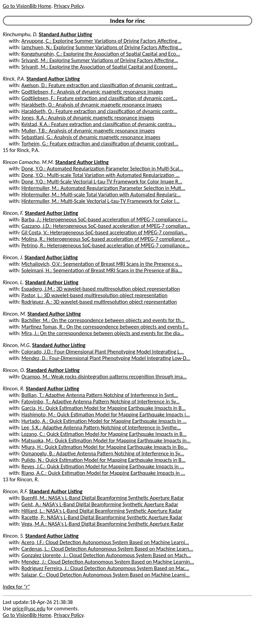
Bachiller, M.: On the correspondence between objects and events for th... (103, 320)
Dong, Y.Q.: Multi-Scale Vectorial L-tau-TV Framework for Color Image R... (101, 181)
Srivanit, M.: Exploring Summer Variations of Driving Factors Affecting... (99, 60)
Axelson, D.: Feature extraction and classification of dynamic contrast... (99, 85)
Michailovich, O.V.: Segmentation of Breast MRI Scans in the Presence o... (101, 264)
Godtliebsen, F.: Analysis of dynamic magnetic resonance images (92, 91)
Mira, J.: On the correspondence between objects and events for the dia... (102, 333)
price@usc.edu (28, 608)
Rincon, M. (14, 313)
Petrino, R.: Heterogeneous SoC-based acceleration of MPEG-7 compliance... (105, 245)
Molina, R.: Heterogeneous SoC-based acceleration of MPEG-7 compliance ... (105, 239)
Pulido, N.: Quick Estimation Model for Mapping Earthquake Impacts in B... (103, 460)
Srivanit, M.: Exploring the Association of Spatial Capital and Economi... (99, 67)
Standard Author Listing (65, 34)
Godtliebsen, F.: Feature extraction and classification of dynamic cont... (99, 98)
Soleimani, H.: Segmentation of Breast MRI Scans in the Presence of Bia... (101, 270)
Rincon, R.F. (15, 491)
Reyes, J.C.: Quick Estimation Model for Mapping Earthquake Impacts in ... (102, 466)
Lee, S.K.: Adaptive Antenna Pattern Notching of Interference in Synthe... (101, 427)
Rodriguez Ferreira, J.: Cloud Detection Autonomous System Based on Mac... (105, 568)
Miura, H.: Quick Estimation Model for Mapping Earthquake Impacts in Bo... (104, 447)
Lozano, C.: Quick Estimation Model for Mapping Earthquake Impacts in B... (103, 434)
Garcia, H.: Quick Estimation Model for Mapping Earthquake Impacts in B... (103, 408)
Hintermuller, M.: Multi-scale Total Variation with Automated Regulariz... (101, 194)
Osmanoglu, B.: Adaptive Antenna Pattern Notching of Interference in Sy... (102, 453)
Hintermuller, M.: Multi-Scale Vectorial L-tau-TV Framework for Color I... (100, 201)
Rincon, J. (13, 257)
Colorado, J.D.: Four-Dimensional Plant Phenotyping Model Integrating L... (102, 351)
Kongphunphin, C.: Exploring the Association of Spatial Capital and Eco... (100, 54)
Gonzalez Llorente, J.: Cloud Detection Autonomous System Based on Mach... (106, 555)
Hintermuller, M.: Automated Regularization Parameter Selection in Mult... (103, 188)
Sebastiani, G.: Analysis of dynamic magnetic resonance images (90, 137)
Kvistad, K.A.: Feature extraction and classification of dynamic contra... (98, 124)
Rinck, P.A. (14, 78)
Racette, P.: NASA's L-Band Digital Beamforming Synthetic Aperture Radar (102, 517)
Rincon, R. (14, 388)
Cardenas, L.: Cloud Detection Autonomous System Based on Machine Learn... (107, 549)
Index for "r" (16, 586)
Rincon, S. (13, 536)
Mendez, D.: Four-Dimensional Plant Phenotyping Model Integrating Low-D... (105, 358)
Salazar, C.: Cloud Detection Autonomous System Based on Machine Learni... (105, 574)
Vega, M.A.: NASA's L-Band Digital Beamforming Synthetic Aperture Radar (102, 524)
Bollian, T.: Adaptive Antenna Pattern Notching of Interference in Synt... (99, 395)
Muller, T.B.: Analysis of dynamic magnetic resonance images (88, 130)
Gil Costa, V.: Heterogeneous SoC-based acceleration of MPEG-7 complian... (104, 232)
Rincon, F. (13, 213)
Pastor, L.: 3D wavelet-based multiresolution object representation (94, 295)
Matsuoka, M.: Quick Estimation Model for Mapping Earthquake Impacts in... (106, 440)
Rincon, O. (14, 370)
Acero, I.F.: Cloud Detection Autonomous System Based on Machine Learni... (105, 542)
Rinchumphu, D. (20, 34)
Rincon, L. (13, 282)
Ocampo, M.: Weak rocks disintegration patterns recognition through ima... (104, 376)
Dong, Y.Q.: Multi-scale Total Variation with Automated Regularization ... (100, 175)
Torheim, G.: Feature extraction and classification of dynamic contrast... (99, 143)
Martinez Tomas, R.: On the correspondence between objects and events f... (105, 326)
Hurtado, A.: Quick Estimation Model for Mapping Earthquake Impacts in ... (104, 421)
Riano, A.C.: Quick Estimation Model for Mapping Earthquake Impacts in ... (103, 473)
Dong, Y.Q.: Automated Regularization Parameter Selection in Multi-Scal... (102, 168)
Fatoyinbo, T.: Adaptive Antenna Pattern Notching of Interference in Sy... (100, 401)
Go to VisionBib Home (27, 6)
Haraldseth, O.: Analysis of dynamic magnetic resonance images (91, 104)
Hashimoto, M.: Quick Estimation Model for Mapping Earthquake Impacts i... (105, 414)
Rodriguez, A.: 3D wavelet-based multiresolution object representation (99, 302)
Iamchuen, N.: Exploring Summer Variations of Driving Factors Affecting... (101, 47)
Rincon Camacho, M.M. (28, 162)
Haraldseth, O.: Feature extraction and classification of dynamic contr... (99, 111)
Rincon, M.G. (17, 345)
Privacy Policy (68, 6)
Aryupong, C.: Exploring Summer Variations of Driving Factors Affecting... (101, 41)
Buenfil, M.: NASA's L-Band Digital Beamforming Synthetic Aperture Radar (102, 498)
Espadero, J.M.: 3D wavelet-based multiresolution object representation (100, 289)
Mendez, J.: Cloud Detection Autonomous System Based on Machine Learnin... (107, 561)
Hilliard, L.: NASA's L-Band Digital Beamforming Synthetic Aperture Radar (101, 511)
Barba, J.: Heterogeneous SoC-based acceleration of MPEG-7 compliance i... (104, 219)
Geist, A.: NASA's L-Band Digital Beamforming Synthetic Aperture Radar (99, 504)
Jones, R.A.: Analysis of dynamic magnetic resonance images (87, 117)
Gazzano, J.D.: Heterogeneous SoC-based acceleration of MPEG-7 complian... (105, 226)
